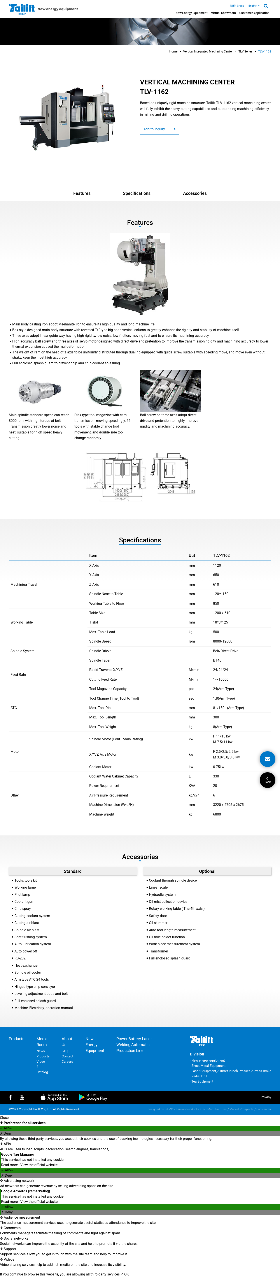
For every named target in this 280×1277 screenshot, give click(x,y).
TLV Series (245, 51)
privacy (266, 1097)
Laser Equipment (203, 1071)
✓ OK (125, 1274)
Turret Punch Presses (234, 1071)
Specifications (136, 193)
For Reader (263, 1109)
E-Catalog (42, 1069)
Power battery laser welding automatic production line (134, 1044)
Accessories (195, 193)
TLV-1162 (264, 51)
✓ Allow (6, 1128)
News (41, 1051)
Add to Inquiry (160, 129)
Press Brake (262, 1071)
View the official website (39, 1165)
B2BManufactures (214, 1109)
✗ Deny (6, 1133)
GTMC (168, 1109)
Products (16, 1038)
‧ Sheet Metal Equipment (208, 1066)
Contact (67, 1056)
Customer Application (254, 13)
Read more (10, 1165)
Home (173, 51)
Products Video (43, 1059)
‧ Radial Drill (198, 1076)
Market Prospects (241, 1109)
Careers (67, 1062)
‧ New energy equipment (207, 1060)
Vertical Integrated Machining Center (208, 51)
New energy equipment (191, 13)
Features (82, 193)
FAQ (65, 1051)
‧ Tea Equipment (201, 1081)
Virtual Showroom (223, 13)
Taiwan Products (187, 1109)
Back (267, 780)
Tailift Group (237, 5)
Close (4, 1118)
